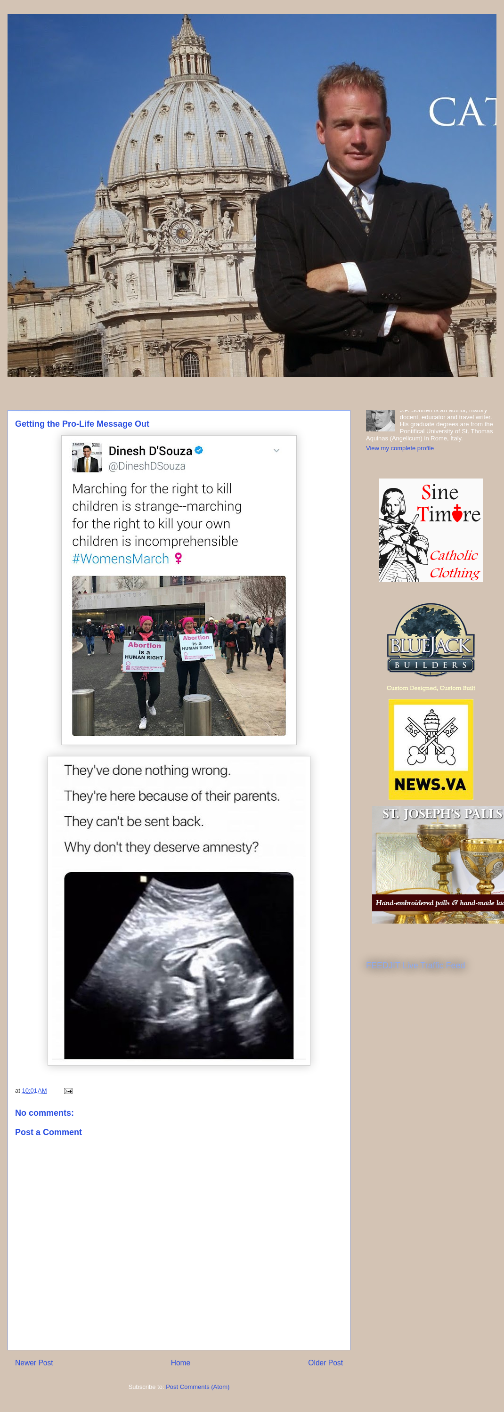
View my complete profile (400, 448)
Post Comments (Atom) (197, 1386)
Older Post (325, 1363)
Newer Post (34, 1363)
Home (181, 1363)
